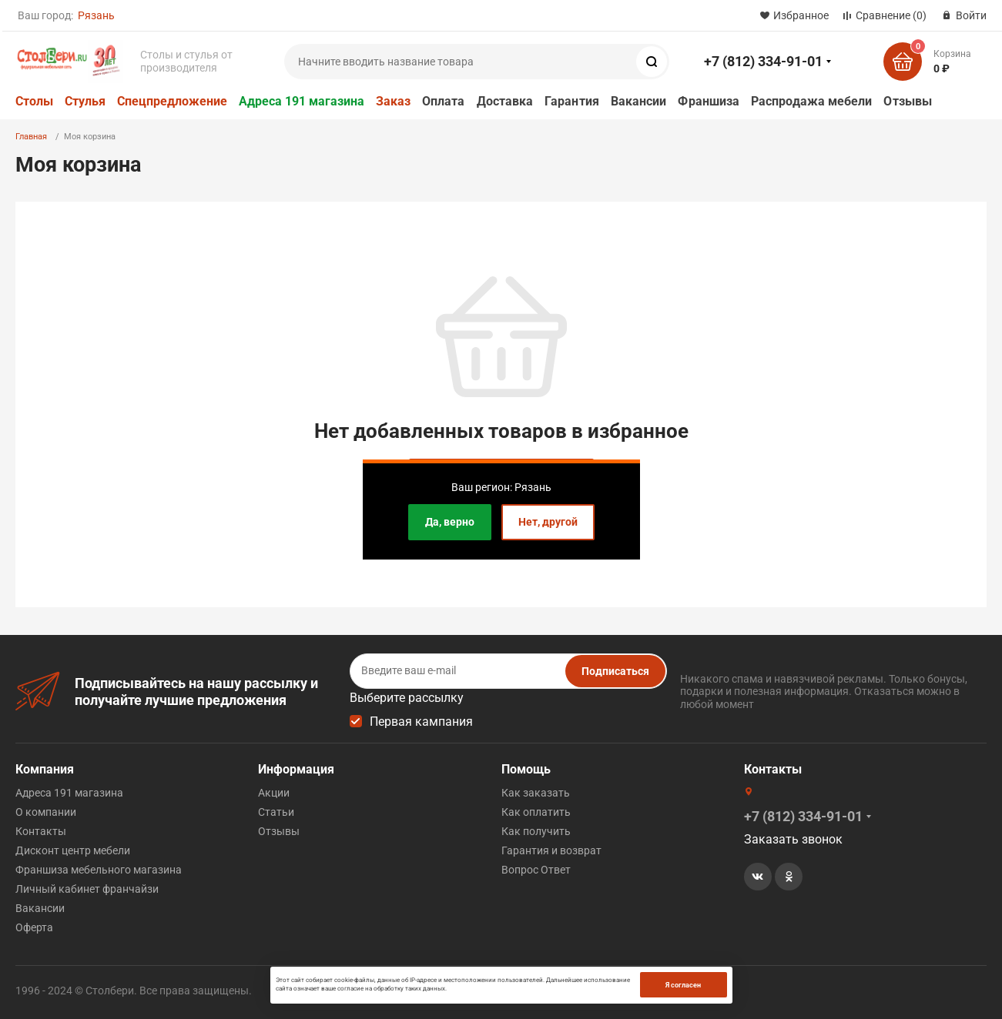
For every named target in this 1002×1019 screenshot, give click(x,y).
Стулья (85, 101)
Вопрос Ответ (536, 870)
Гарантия (572, 101)
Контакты (40, 831)
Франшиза (708, 101)
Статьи (276, 812)
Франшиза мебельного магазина (98, 870)
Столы (34, 101)
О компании (45, 812)
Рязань (96, 15)
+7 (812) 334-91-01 (763, 61)
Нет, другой (548, 522)
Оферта (34, 927)
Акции (274, 793)
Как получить (536, 831)
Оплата (443, 101)
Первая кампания (421, 721)
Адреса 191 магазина (301, 101)
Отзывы (907, 101)
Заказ (393, 101)
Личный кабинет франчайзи (87, 889)
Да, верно (449, 522)
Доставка (505, 101)
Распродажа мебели (811, 101)
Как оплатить (536, 812)
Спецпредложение (172, 101)
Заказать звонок (793, 839)
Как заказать (535, 793)
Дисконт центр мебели (72, 850)
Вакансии (639, 101)
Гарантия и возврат (551, 850)
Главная (31, 137)
